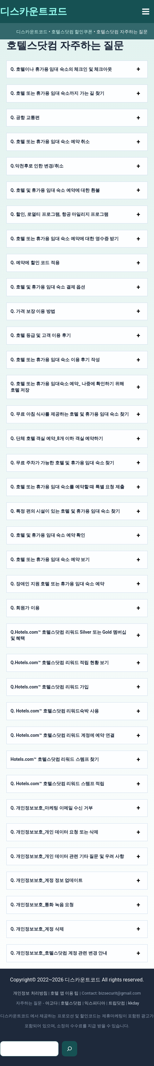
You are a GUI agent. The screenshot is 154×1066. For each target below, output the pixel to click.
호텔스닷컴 (71, 1003)
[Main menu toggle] (145, 11)
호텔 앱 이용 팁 (64, 993)
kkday (133, 1003)
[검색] (69, 1048)
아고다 (51, 1003)
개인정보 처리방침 (30, 993)
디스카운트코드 (33, 11)
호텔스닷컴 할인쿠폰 (71, 31)
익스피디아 (94, 1003)
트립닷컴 (116, 1003)
